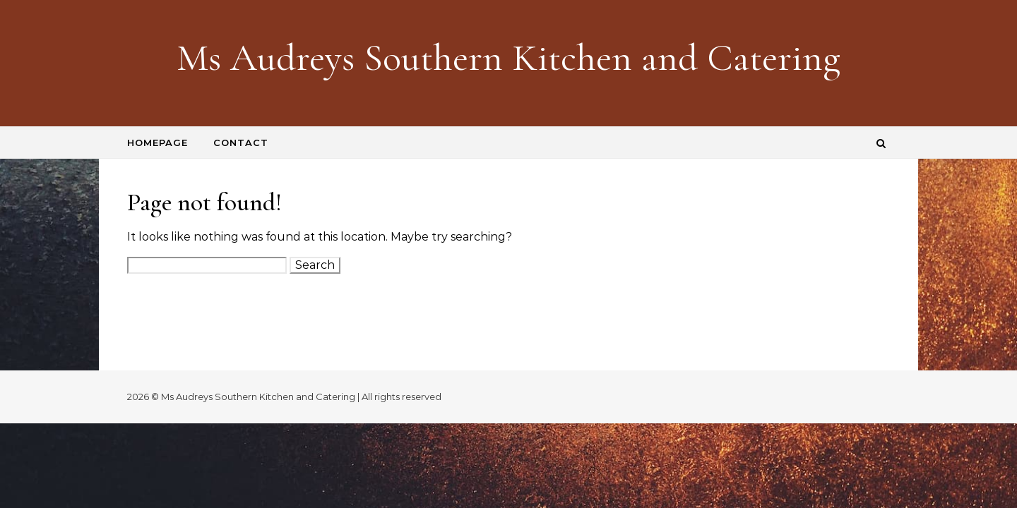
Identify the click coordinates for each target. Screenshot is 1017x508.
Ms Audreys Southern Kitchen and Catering (508, 57)
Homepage (157, 142)
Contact (240, 142)
